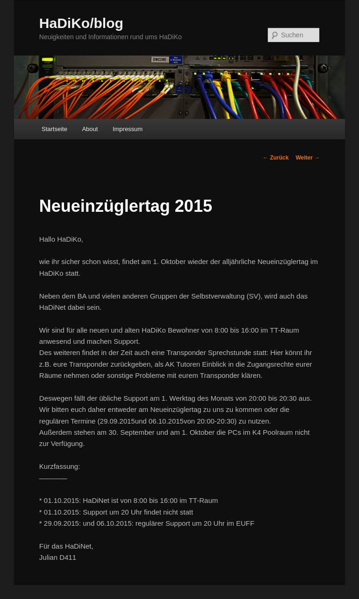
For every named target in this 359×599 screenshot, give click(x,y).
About (90, 128)
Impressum (128, 128)
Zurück (275, 157)
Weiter (307, 157)
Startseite (54, 128)
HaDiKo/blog (81, 23)
